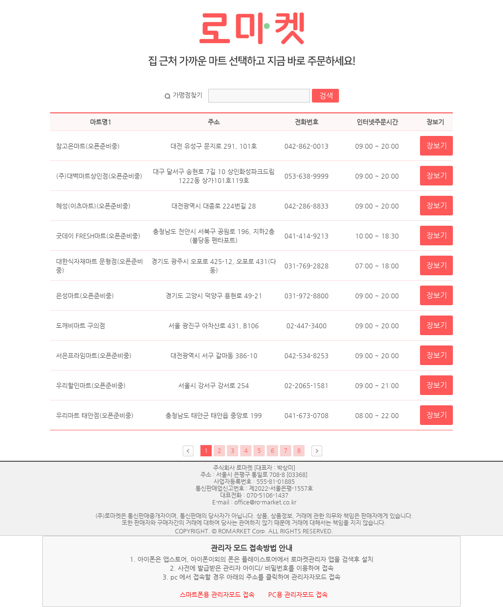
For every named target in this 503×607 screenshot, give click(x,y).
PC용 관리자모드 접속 (298, 594)
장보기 (436, 145)
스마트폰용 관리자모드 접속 (217, 594)
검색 (326, 95)
